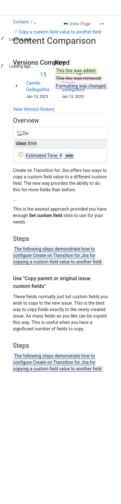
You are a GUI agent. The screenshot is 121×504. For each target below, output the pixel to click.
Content (21, 21)
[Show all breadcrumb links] (34, 22)
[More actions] (102, 24)
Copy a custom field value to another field (59, 31)
